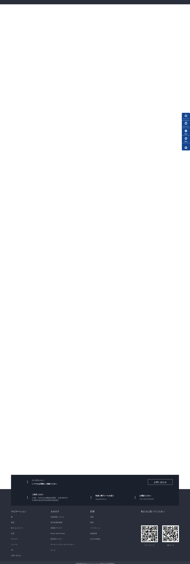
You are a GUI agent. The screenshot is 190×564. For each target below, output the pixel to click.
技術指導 (93, 531)
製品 (12, 520)
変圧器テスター (56, 537)
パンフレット (95, 526)
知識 (92, 515)
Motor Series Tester (58, 531)
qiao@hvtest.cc (101, 497)
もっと (53, 548)
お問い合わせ (160, 480)
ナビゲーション (18, 509)
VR (12, 548)
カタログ (55, 509)
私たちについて (17, 526)
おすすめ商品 (95, 537)
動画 (92, 520)
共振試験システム (57, 515)
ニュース (14, 542)
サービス (14, 537)
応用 (12, 531)
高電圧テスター (56, 526)
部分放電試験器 (56, 520)
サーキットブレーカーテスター (62, 542)
